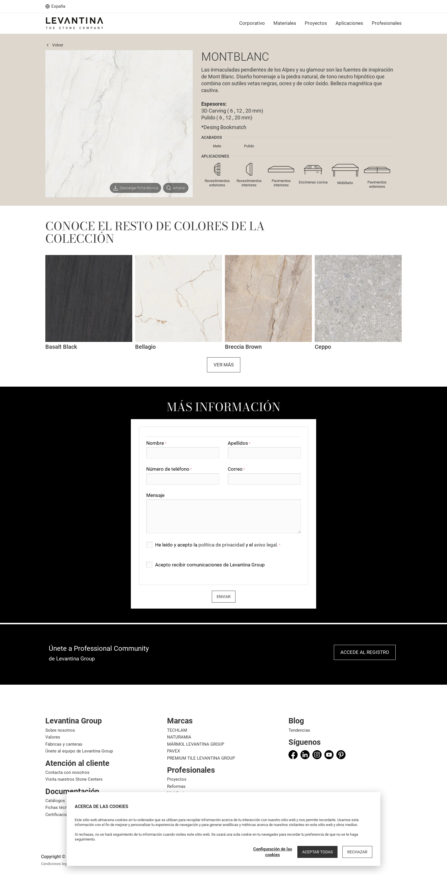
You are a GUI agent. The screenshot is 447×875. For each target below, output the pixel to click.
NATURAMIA (179, 737)
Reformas (176, 786)
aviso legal (265, 545)
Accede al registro (364, 652)
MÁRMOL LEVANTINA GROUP (195, 744)
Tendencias (299, 730)
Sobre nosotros (60, 730)
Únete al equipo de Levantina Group (79, 751)
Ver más (224, 365)
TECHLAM (177, 730)
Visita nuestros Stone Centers (74, 779)
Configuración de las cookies (272, 852)
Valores (52, 737)
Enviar (224, 596)
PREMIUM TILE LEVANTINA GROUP (201, 758)
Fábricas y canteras (63, 744)
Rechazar (357, 852)
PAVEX (173, 751)
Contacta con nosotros (67, 772)
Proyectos (176, 779)
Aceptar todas (317, 852)
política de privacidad (221, 545)
